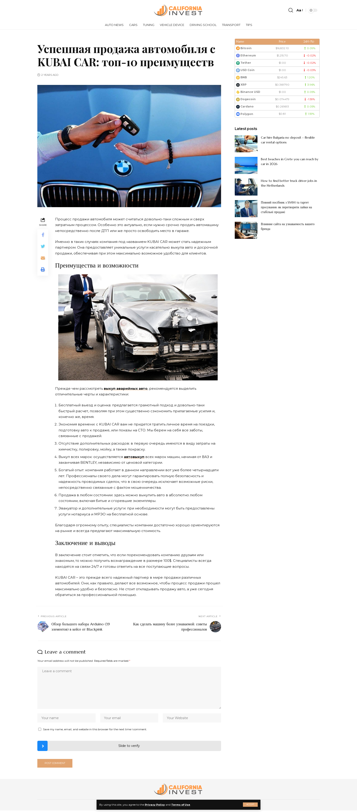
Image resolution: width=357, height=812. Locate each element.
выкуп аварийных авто (126, 388)
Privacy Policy (155, 804)
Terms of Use (182, 804)
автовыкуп (134, 457)
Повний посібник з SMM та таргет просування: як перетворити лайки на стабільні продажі (286, 207)
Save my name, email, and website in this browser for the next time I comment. (95, 730)
